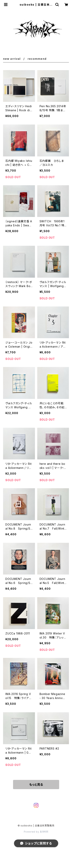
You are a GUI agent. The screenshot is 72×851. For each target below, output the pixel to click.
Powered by (36, 831)
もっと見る (36, 784)
